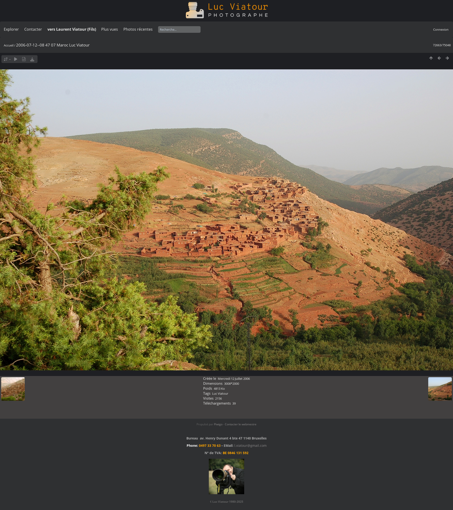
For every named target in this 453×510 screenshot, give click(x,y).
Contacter (33, 29)
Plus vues (109, 29)
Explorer (11, 29)
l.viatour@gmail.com (250, 445)
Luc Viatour (220, 393)
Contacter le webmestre (240, 424)
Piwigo (218, 424)
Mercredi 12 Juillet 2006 (234, 378)
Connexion (441, 29)
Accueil (8, 45)
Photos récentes (138, 29)
